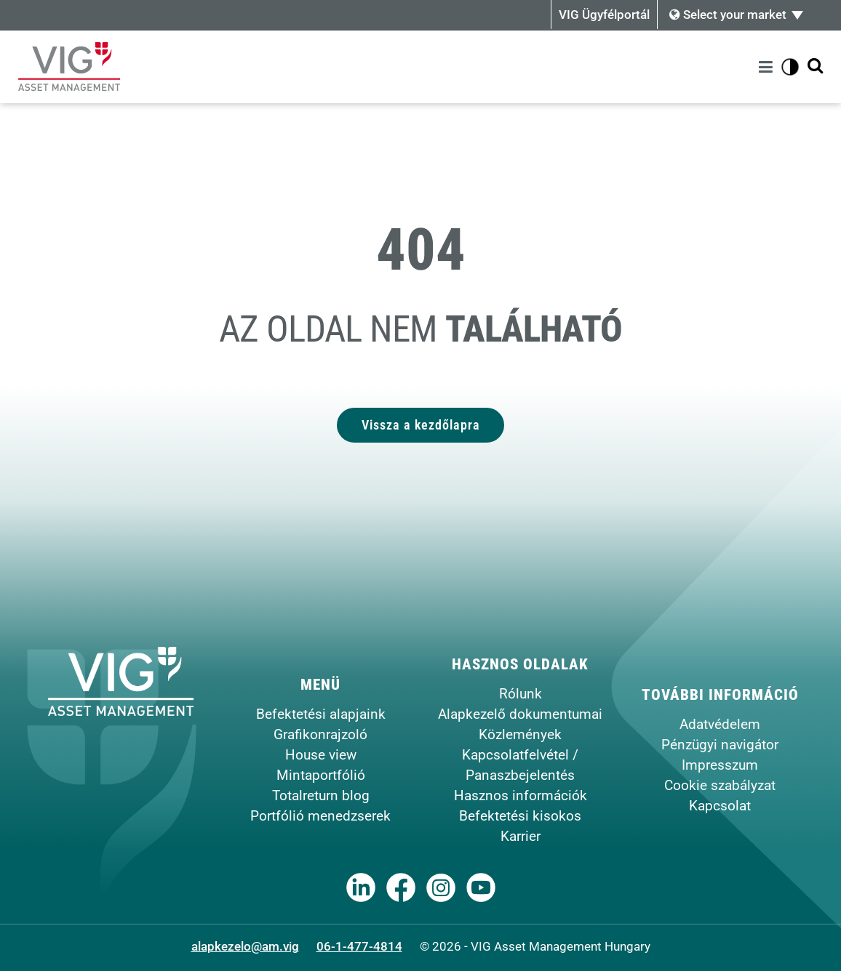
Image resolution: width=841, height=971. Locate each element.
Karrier (521, 836)
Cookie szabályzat (720, 785)
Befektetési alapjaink (321, 714)
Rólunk (520, 693)
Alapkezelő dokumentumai (520, 714)
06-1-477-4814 (359, 946)
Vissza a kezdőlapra (421, 424)
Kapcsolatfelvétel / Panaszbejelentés (520, 764)
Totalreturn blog (321, 795)
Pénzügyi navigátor (719, 744)
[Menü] (768, 66)
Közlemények (520, 734)
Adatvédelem (719, 724)
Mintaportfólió (320, 775)
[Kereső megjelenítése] (815, 66)
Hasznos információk (520, 795)
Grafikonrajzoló (320, 734)
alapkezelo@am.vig (245, 946)
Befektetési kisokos (520, 815)
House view (320, 754)
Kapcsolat (720, 805)
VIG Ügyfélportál (604, 14)
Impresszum (720, 765)
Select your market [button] (727, 14)
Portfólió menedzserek (320, 815)
